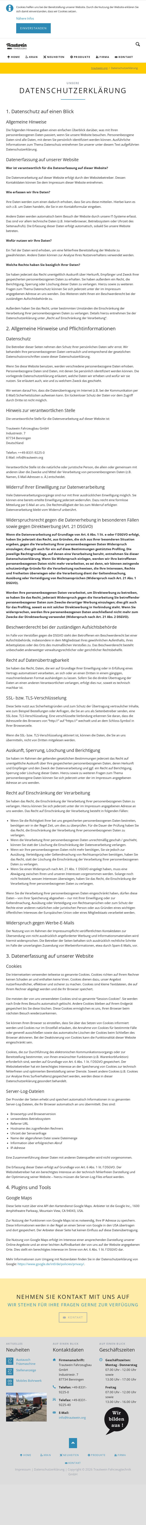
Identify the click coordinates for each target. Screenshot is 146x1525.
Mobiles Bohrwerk (29, 1381)
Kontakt (125, 57)
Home (15, 57)
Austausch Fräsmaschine (25, 1362)
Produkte (82, 57)
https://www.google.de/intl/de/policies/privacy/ (51, 1264)
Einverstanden (33, 28)
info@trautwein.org (72, 1417)
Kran (33, 57)
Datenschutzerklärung (49, 1469)
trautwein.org (99, 68)
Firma (104, 57)
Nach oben (73, 1443)
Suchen (138, 44)
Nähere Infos (25, 18)
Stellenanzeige (26, 1370)
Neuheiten (56, 57)
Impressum (23, 1469)
